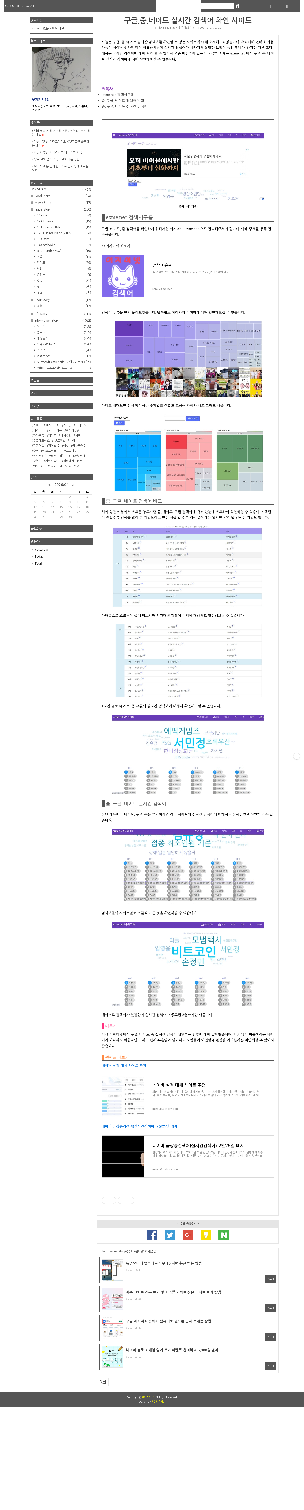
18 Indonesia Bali (63, 227)
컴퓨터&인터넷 (63, 344)
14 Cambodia (63, 245)
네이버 (73, 440)
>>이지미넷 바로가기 (118, 246)
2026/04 (61, 485)
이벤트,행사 (63, 356)
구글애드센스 (41, 440)
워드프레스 (40, 455)
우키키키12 (148, 1501)
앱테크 (52, 435)
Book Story (62, 300)
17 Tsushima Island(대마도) (63, 233)
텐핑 (36, 466)
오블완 (37, 460)
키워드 (37, 425)
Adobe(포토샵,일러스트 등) (63, 368)
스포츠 (63, 350)
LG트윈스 (59, 440)
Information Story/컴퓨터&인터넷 (174, 27)
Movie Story (62, 203)
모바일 (63, 326)
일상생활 (63, 338)
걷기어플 (38, 445)
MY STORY (61, 190)
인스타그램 (52, 425)
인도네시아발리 (52, 466)
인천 (63, 268)
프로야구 (71, 450)
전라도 (63, 286)
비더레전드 (82, 425)
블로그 (63, 332)
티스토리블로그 (60, 455)
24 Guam (63, 215)
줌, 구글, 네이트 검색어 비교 (123, 100)
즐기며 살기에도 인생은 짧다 (19, 6)
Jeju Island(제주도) (63, 251)
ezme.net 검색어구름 (118, 94)
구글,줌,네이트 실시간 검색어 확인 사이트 (188, 20)
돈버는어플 (55, 430)
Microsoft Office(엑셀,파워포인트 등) (63, 362)
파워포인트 (81, 455)
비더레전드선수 (72, 460)
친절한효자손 (158, 1505)
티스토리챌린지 (52, 450)
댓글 (102, 1485)
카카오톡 (38, 435)
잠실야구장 (73, 430)
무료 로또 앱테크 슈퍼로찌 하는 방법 (56, 159)
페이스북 (53, 445)
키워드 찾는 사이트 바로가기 (51, 28)
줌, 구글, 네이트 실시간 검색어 (125, 106)
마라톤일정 (73, 466)
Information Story (62, 320)
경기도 (63, 263)
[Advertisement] (188, 1263)
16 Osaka (63, 239)
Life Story (62, 314)
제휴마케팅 (79, 445)
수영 (36, 450)
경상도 (63, 280)
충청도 (63, 274)
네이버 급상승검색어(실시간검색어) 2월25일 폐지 (139, 1126)
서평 (63, 306)
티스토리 (38, 430)
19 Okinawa (63, 221)
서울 (63, 257)
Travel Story (62, 209)
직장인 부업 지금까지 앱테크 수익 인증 (58, 152)
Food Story (62, 196)
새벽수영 (65, 435)
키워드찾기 (52, 460)
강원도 (63, 292)
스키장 (67, 425)
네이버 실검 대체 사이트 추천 (124, 1065)
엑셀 (66, 445)
